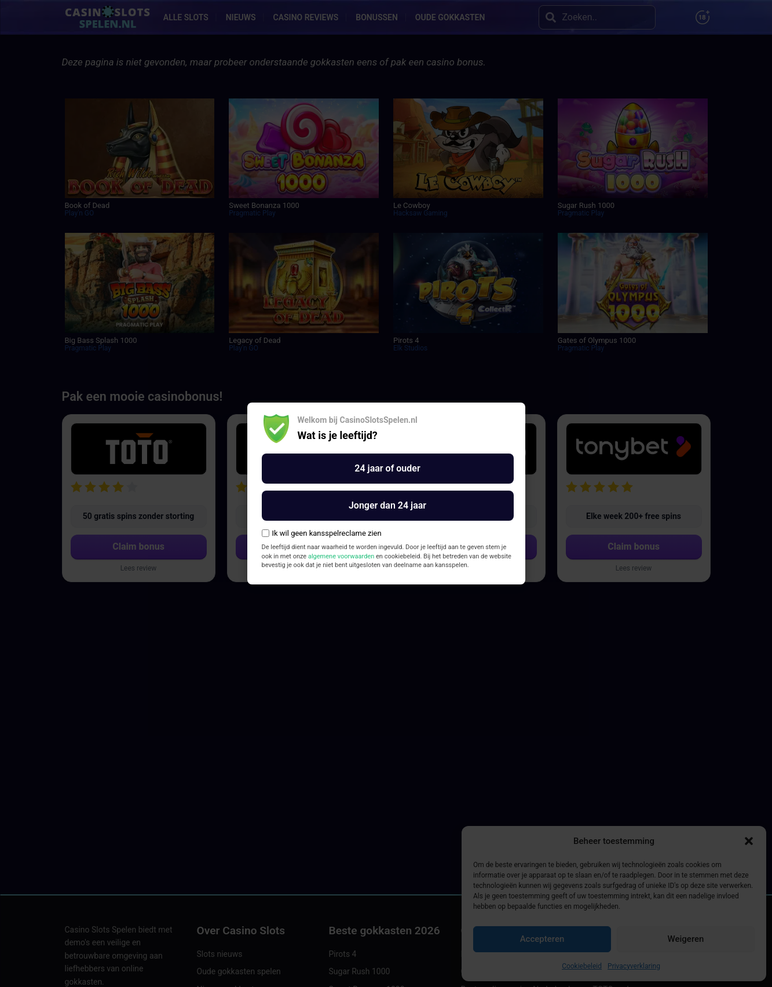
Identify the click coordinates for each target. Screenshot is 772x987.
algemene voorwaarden (341, 556)
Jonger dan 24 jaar (387, 505)
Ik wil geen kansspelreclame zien (322, 533)
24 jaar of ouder (387, 468)
